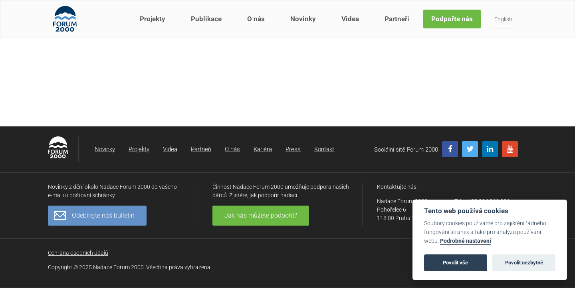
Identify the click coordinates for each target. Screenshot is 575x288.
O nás (257, 23)
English (504, 23)
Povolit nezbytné (524, 263)
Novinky (304, 23)
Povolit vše (455, 263)
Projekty (153, 23)
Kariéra (263, 149)
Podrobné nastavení (465, 241)
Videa (351, 23)
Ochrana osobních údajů (78, 253)
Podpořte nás (453, 23)
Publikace (207, 23)
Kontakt (324, 149)
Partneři (397, 23)
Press (293, 149)
